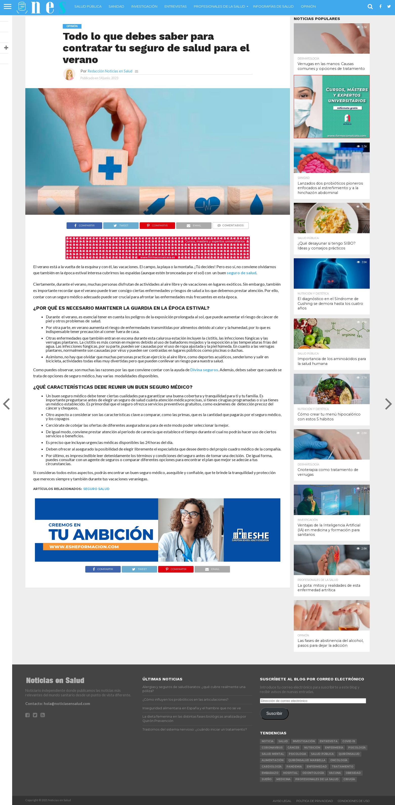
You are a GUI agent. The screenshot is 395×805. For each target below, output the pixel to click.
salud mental (273, 754)
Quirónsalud (349, 754)
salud (283, 741)
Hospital (290, 773)
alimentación (272, 760)
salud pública (322, 754)
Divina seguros (204, 369)
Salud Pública (87, 6)
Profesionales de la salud (219, 6)
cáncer (293, 747)
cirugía (349, 779)
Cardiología (272, 766)
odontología (313, 773)
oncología (338, 760)
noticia (268, 741)
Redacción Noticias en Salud (110, 71)
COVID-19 (348, 741)
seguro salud (96, 489)
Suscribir (274, 713)
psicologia (297, 754)
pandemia (294, 766)
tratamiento (342, 766)
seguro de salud (241, 272)
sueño (267, 779)
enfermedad (317, 766)
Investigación (144, 6)
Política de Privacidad (314, 801)
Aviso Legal (282, 801)
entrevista (329, 741)
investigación (304, 741)
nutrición (312, 747)
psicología (357, 747)
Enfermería (334, 747)
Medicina (283, 779)
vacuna (335, 773)
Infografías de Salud (273, 6)
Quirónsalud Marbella (306, 760)
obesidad (353, 773)
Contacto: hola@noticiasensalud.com (57, 703)
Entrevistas (175, 6)
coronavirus (272, 747)
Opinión (308, 6)
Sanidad (116, 6)
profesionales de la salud (317, 779)
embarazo (270, 773)
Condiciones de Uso (354, 801)
